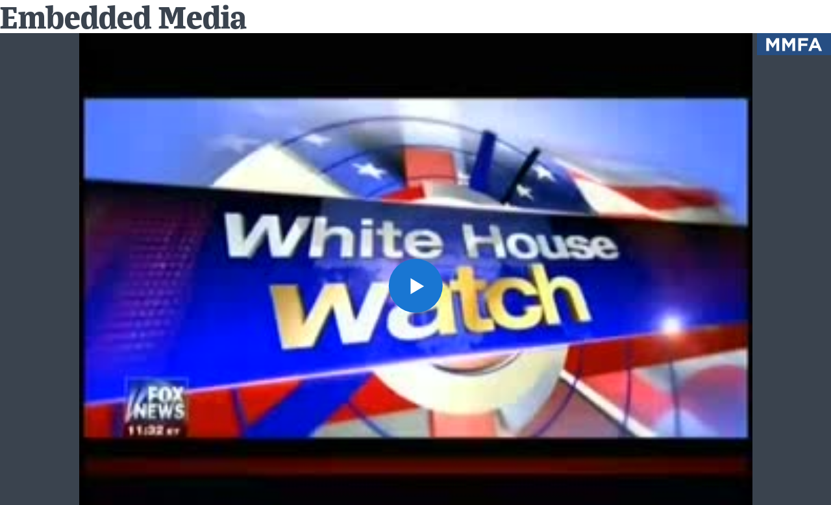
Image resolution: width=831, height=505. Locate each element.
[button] (415, 285)
